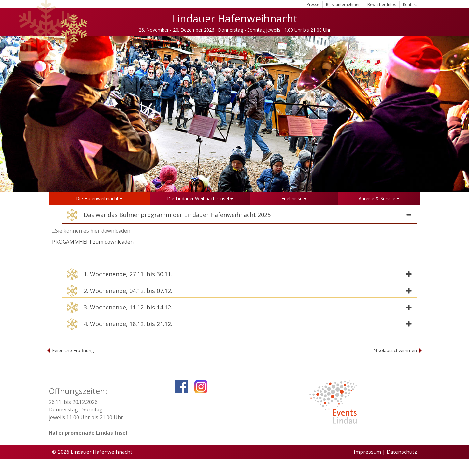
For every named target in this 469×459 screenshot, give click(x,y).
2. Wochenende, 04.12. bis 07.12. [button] (119, 291)
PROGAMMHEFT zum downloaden (93, 241)
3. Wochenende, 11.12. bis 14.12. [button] (119, 307)
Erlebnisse (293, 198)
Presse (313, 4)
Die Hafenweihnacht (99, 198)
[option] (234, 114)
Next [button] (457, 114)
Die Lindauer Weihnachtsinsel (200, 198)
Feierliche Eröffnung (73, 350)
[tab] (239, 216)
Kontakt (410, 4)
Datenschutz (402, 451)
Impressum (367, 451)
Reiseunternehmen (343, 4)
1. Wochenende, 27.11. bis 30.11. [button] (119, 274)
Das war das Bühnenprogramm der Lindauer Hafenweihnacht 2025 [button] (169, 215)
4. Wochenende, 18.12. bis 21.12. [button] (119, 324)
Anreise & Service (379, 198)
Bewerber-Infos (381, 4)
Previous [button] (11, 114)
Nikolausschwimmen (395, 350)
